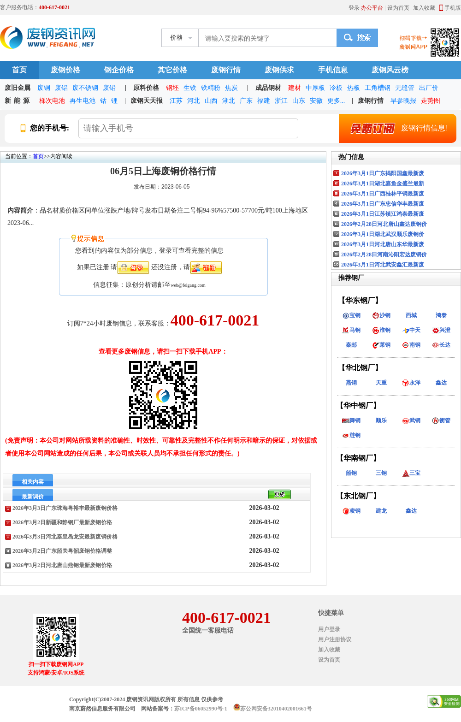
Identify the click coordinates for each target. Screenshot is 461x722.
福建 (263, 100)
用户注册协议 (334, 639)
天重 (381, 382)
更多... (336, 100)
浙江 (281, 100)
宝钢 (351, 315)
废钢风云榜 (390, 70)
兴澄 (441, 330)
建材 (294, 87)
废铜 (43, 87)
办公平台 (372, 8)
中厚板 (315, 87)
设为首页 (398, 8)
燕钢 (351, 382)
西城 (411, 315)
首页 (19, 70)
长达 (441, 345)
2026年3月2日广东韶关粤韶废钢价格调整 (62, 551)
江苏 (176, 100)
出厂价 (428, 87)
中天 (411, 330)
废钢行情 (226, 70)
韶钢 (351, 473)
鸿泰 (441, 315)
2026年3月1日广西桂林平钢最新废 (382, 193)
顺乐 (381, 420)
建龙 (381, 511)
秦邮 (351, 345)
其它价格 (172, 70)
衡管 (441, 420)
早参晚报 (403, 100)
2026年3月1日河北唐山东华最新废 (382, 244)
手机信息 (333, 70)
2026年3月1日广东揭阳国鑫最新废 (382, 173)
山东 (298, 100)
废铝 (61, 87)
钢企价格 (119, 70)
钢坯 (172, 87)
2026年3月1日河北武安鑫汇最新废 (382, 264)
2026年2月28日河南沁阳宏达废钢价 (384, 254)
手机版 (452, 8)
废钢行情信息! (395, 128)
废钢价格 (65, 70)
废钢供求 (279, 70)
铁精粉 (210, 87)
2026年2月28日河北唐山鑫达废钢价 (384, 224)
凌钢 (351, 511)
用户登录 (329, 629)
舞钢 (351, 420)
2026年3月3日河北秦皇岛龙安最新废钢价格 (65, 536)
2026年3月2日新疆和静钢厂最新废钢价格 (62, 522)
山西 (211, 100)
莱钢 (381, 345)
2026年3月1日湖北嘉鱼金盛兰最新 (382, 183)
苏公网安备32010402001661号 (276, 708)
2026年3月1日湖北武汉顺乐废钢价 (382, 234)
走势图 (430, 100)
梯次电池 (52, 100)
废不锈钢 (85, 87)
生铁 (189, 87)
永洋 (411, 382)
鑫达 (441, 382)
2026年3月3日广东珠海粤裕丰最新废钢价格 (65, 508)
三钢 (381, 473)
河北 (193, 100)
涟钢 (351, 435)
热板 (353, 87)
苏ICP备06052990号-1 (200, 708)
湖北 (228, 100)
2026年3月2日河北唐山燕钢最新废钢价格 (62, 565)
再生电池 (82, 100)
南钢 (411, 345)
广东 (246, 100)
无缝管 (404, 87)
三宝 (411, 473)
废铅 (109, 87)
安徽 (316, 100)
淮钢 (381, 330)
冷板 (336, 87)
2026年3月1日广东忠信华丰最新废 (382, 204)
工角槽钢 (377, 87)
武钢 (411, 420)
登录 (354, 8)
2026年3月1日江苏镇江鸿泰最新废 (382, 214)
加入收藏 (424, 8)
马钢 (351, 330)
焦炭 (231, 87)
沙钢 (381, 315)
